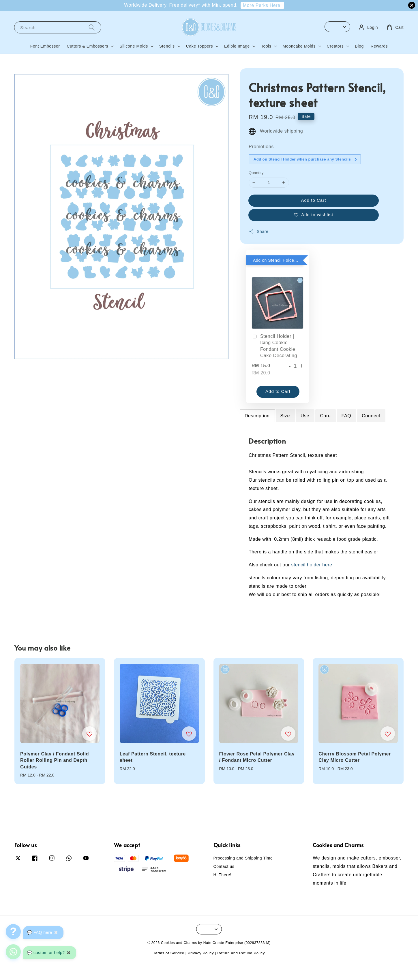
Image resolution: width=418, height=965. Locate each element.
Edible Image (237, 46)
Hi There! (222, 874)
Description (257, 415)
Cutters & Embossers (87, 46)
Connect (371, 415)
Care (325, 415)
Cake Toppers (199, 46)
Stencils (167, 46)
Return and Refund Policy (241, 953)
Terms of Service (168, 953)
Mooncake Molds (299, 46)
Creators (335, 46)
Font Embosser (45, 46)
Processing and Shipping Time (243, 858)
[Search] (92, 27)
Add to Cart (313, 200)
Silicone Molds (133, 46)
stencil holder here (311, 564)
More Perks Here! (262, 5)
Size (285, 415)
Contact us (224, 866)
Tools (266, 46)
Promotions (261, 146)
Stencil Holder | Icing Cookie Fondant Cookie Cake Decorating (274, 346)
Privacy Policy (201, 953)
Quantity (256, 173)
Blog (359, 46)
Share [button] (258, 231)
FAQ (346, 415)
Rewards (379, 46)
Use (305, 415)
